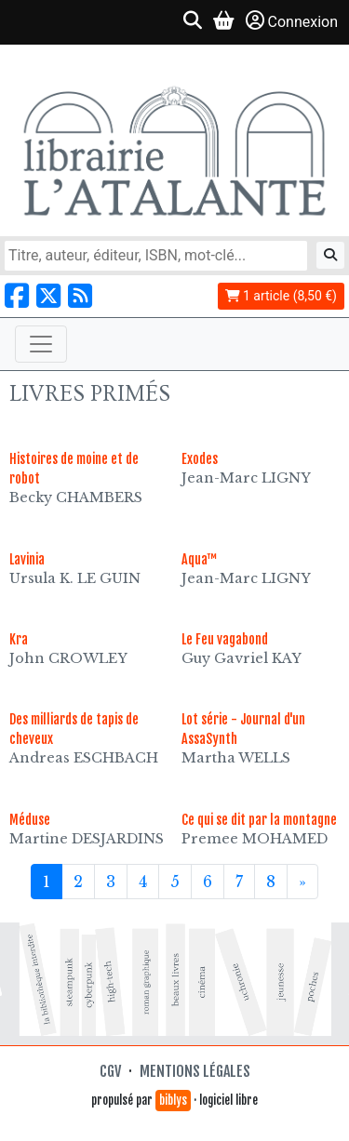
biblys (173, 1100)
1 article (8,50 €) (281, 295)
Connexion (292, 21)
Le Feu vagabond (224, 639)
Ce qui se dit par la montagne (259, 820)
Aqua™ (199, 559)
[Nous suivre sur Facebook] (17, 296)
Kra (18, 639)
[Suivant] (302, 881)
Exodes (199, 459)
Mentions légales (195, 1071)
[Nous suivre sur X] (48, 296)
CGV (110, 1071)
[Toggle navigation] (41, 344)
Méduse (29, 820)
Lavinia (27, 559)
